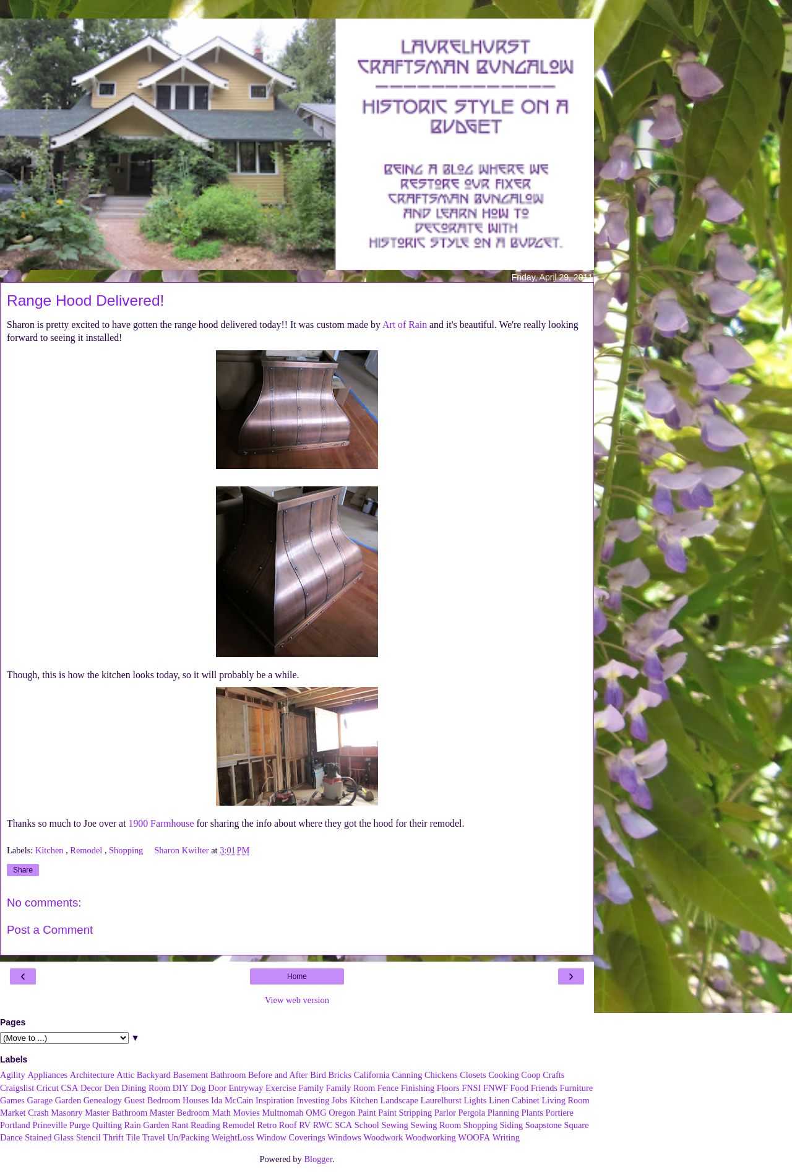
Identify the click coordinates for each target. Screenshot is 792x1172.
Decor (91, 1088)
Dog (198, 1088)
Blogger (318, 1159)
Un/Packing (188, 1137)
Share (23, 870)
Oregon (342, 1113)
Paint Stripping (405, 1113)
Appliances (47, 1075)
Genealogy (103, 1100)
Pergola (472, 1113)
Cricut (48, 1088)
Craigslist (17, 1088)
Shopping (127, 850)
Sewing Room (435, 1125)
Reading (205, 1125)
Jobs (340, 1100)
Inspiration (275, 1100)
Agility (12, 1075)
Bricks (339, 1075)
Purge (79, 1125)
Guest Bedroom (152, 1100)
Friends (544, 1088)
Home (297, 976)
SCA (343, 1125)
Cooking (503, 1075)
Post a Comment (50, 929)
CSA (69, 1088)
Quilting (107, 1125)
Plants (532, 1113)
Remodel (87, 850)
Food (519, 1088)
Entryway (246, 1088)
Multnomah (282, 1113)
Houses (196, 1100)
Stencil (88, 1137)
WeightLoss (233, 1137)
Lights (475, 1100)
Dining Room (145, 1088)
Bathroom (228, 1075)
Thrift (113, 1137)
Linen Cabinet (514, 1100)
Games (12, 1100)
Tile (133, 1137)
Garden (68, 1100)
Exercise (280, 1088)
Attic (125, 1075)
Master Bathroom (116, 1113)
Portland (15, 1125)
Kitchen (50, 850)
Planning (503, 1113)
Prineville (49, 1125)
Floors (448, 1088)
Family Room (351, 1088)
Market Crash (24, 1113)
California (372, 1075)
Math (221, 1113)
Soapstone (543, 1125)
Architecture (92, 1075)
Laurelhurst (441, 1100)
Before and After (278, 1075)
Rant (179, 1125)
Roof (288, 1125)
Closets (473, 1075)
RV (305, 1125)
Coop (530, 1075)
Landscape (399, 1100)
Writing (506, 1137)
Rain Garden (146, 1125)
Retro (267, 1125)
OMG (316, 1113)
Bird (318, 1075)
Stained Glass (49, 1137)
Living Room (565, 1100)
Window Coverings (290, 1137)
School (367, 1125)
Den (112, 1088)
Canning (407, 1075)
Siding (511, 1125)
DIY (181, 1088)
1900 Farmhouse (161, 823)
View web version (297, 1000)
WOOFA (474, 1137)
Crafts (553, 1075)
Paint (367, 1113)
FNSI (471, 1088)
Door (217, 1088)
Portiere (559, 1113)
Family (311, 1088)
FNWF (495, 1088)
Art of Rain (404, 324)
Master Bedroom (180, 1113)
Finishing (417, 1088)
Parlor (445, 1113)
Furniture (576, 1088)
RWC (323, 1125)
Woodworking (430, 1137)
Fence (387, 1088)
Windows (344, 1137)
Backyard (154, 1075)
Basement (190, 1075)
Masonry (66, 1113)
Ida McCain (232, 1100)
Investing (313, 1100)
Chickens (441, 1075)
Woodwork (383, 1137)
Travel (153, 1137)
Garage (40, 1100)
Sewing (394, 1125)
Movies (246, 1113)
